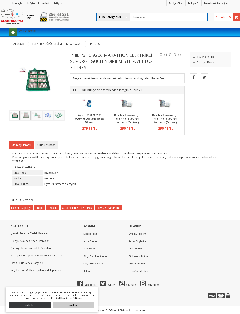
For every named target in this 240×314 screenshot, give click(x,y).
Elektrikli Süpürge (21, 208)
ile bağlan (216, 3)
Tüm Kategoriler (26, 30)
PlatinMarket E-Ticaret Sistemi (109, 310)
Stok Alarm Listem (138, 256)
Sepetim (224, 17)
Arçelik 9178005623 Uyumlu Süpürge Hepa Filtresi (89, 118)
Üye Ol (193, 3)
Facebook (86, 284)
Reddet (73, 305)
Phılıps (39, 208)
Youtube (127, 284)
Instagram (149, 284)
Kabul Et (30, 305)
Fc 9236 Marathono (108, 208)
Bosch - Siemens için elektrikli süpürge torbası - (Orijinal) (127, 118)
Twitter (107, 284)
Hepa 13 (53, 208)
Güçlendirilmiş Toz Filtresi (77, 208)
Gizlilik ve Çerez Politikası (69, 298)
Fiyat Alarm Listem (139, 271)
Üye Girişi (176, 3)
